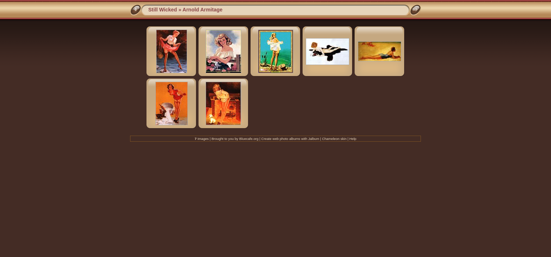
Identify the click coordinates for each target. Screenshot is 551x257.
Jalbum (313, 139)
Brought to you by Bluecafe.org (234, 139)
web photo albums (286, 139)
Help (352, 139)
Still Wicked (162, 9)
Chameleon (331, 139)
